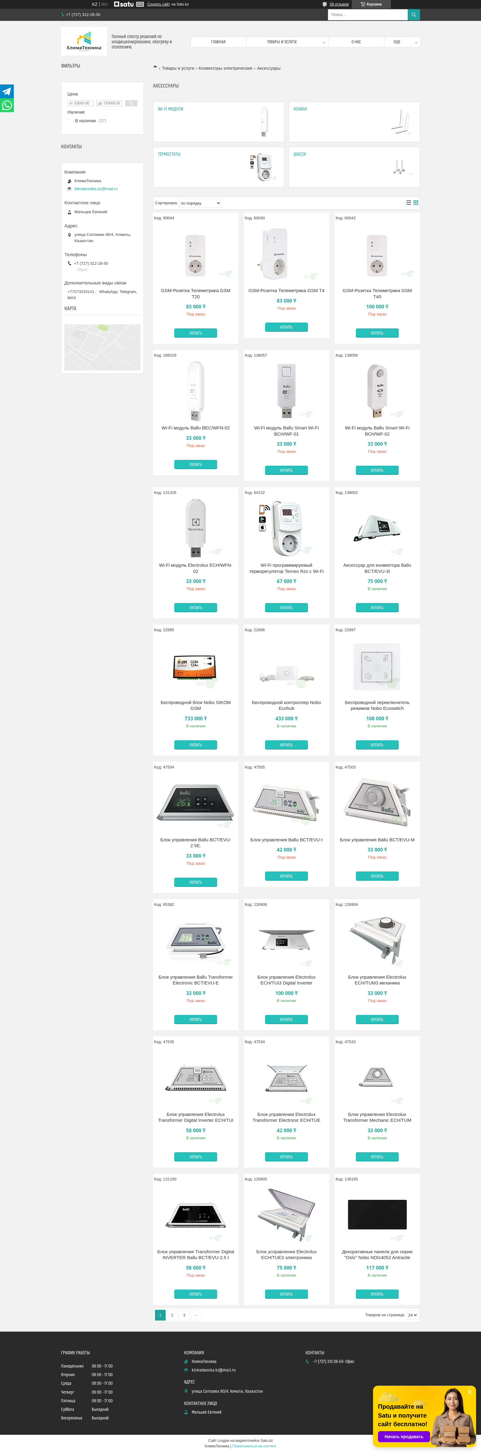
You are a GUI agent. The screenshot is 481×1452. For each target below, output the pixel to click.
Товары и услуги (282, 42)
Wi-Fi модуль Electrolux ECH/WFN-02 (195, 568)
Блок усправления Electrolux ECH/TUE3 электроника (286, 1254)
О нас (356, 42)
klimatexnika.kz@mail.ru (96, 188)
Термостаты (169, 154)
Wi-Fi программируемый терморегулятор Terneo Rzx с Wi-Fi (286, 568)
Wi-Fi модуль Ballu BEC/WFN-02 (196, 427)
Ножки (300, 109)
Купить (196, 333)
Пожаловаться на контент (254, 1446)
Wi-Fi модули (170, 109)
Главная (218, 42)
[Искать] (414, 14)
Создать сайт (158, 4)
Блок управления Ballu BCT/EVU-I (286, 839)
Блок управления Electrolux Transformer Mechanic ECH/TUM (377, 1117)
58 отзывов (339, 4)
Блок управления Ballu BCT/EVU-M (377, 839)
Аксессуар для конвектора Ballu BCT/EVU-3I (377, 568)
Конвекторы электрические (226, 68)
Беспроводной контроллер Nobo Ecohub (286, 705)
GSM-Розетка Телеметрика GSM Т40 (377, 293)
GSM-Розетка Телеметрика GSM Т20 (195, 293)
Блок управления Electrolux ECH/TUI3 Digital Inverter (286, 980)
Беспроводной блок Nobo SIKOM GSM (196, 705)
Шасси (300, 154)
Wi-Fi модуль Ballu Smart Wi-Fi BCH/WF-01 (286, 430)
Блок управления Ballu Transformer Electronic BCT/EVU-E (196, 980)
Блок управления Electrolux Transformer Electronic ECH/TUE (286, 1117)
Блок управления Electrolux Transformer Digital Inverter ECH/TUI (195, 1117)
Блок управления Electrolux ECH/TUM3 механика (377, 980)
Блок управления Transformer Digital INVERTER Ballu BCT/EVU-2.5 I (195, 1254)
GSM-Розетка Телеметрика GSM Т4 (286, 290)
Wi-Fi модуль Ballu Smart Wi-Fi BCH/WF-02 (377, 430)
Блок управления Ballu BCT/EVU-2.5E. (195, 842)
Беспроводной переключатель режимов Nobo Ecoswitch (377, 705)
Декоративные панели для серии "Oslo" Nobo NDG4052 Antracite (377, 1254)
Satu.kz (266, 1440)
